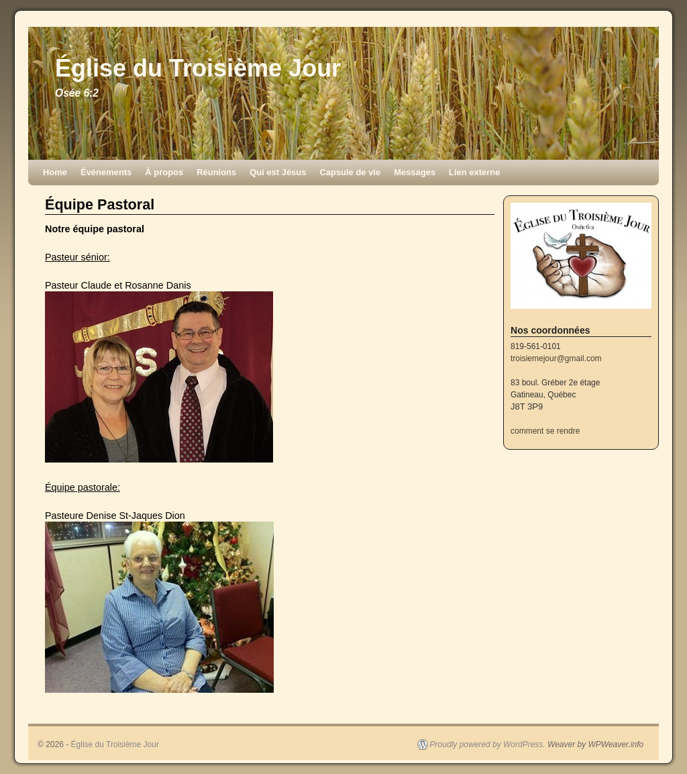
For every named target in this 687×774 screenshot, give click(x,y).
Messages (414, 172)
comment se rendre (545, 431)
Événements (106, 172)
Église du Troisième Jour (198, 68)
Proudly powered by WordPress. (487, 744)
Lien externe (474, 172)
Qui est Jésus (278, 172)
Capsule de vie (349, 172)
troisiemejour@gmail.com (556, 358)
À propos (164, 172)
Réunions (216, 172)
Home (55, 172)
